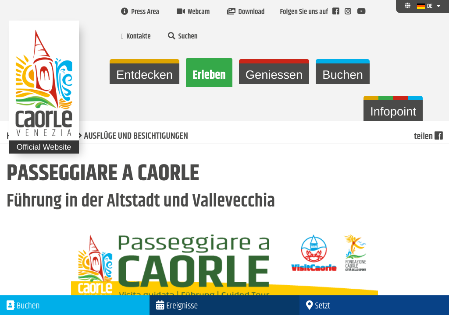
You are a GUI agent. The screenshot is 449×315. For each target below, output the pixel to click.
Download (245, 12)
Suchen (182, 36)
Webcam (193, 12)
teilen (427, 137)
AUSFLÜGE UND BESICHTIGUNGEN (136, 137)
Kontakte (135, 36)
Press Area (140, 12)
